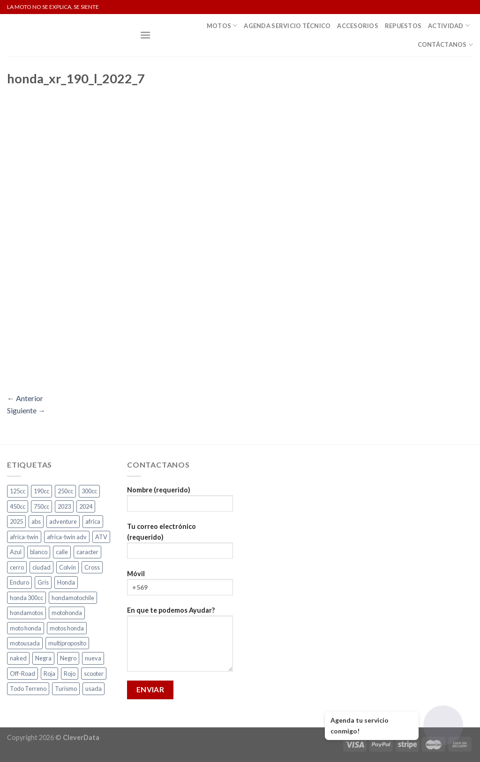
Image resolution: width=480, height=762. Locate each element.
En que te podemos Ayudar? (180, 642)
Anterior (25, 398)
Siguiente (26, 410)
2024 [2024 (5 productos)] (85, 506)
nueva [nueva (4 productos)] (93, 658)
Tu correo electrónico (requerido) (180, 543)
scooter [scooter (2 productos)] (94, 673)
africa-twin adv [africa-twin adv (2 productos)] (67, 537)
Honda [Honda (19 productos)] (66, 582)
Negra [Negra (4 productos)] (43, 658)
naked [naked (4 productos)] (18, 658)
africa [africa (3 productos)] (92, 521)
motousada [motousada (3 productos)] (25, 643)
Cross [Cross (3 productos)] (92, 567)
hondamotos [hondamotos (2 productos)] (26, 612)
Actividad (449, 25)
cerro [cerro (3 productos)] (17, 567)
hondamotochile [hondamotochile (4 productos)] (73, 597)
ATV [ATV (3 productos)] (101, 537)
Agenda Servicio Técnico (287, 25)
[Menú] (145, 34)
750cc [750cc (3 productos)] (41, 506)
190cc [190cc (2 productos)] (41, 491)
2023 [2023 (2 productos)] (64, 506)
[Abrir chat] (443, 725)
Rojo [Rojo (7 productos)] (69, 673)
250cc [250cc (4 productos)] (65, 491)
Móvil (180, 586)
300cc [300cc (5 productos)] (89, 491)
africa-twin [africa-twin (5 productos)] (24, 537)
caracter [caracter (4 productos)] (87, 552)
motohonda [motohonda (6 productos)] (67, 612)
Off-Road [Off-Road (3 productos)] (22, 673)
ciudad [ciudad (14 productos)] (41, 567)
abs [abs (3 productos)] (36, 521)
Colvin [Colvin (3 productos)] (67, 567)
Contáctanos (445, 44)
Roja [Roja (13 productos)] (49, 673)
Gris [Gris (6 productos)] (43, 582)
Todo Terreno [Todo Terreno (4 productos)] (28, 688)
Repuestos (403, 25)
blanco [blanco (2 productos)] (38, 552)
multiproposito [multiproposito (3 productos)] (67, 643)
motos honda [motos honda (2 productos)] (67, 628)
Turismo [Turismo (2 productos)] (66, 688)
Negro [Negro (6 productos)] (68, 658)
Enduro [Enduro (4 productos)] (19, 582)
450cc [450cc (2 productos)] (17, 506)
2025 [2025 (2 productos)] (16, 521)
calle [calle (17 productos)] (62, 552)
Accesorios (357, 25)
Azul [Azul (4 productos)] (16, 552)
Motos (222, 25)
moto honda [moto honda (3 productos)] (25, 628)
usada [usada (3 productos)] (93, 688)
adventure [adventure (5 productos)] (63, 521)
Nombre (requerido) (180, 502)
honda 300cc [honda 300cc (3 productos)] (26, 597)
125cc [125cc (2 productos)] (17, 491)
